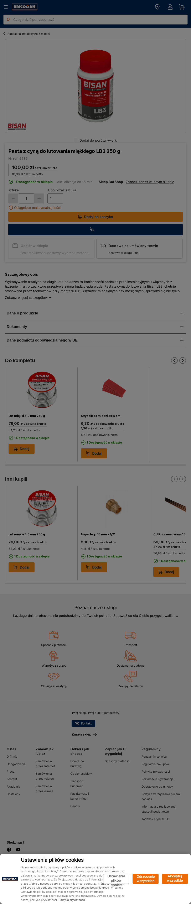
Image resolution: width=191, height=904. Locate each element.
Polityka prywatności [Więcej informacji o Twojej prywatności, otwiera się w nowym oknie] (72, 900)
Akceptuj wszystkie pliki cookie (175, 879)
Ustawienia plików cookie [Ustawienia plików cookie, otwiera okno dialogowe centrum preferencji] (116, 879)
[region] (95, 879)
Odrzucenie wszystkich (145, 878)
